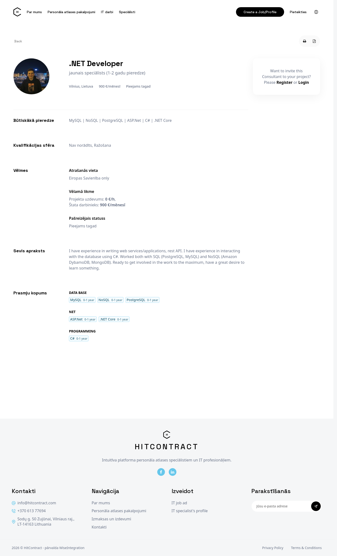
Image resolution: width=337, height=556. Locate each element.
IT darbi (107, 12)
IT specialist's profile (190, 510)
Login (303, 82)
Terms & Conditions (306, 547)
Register (284, 82)
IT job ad (179, 502)
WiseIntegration (71, 547)
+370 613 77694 (29, 510)
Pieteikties (298, 12)
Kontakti (99, 527)
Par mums (34, 12)
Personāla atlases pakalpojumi (71, 12)
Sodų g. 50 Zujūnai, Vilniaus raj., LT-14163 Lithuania (43, 522)
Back (18, 41)
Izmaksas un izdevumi (111, 519)
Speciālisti (127, 12)
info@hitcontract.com (34, 502)
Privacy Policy (272, 547)
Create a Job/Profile (260, 12)
